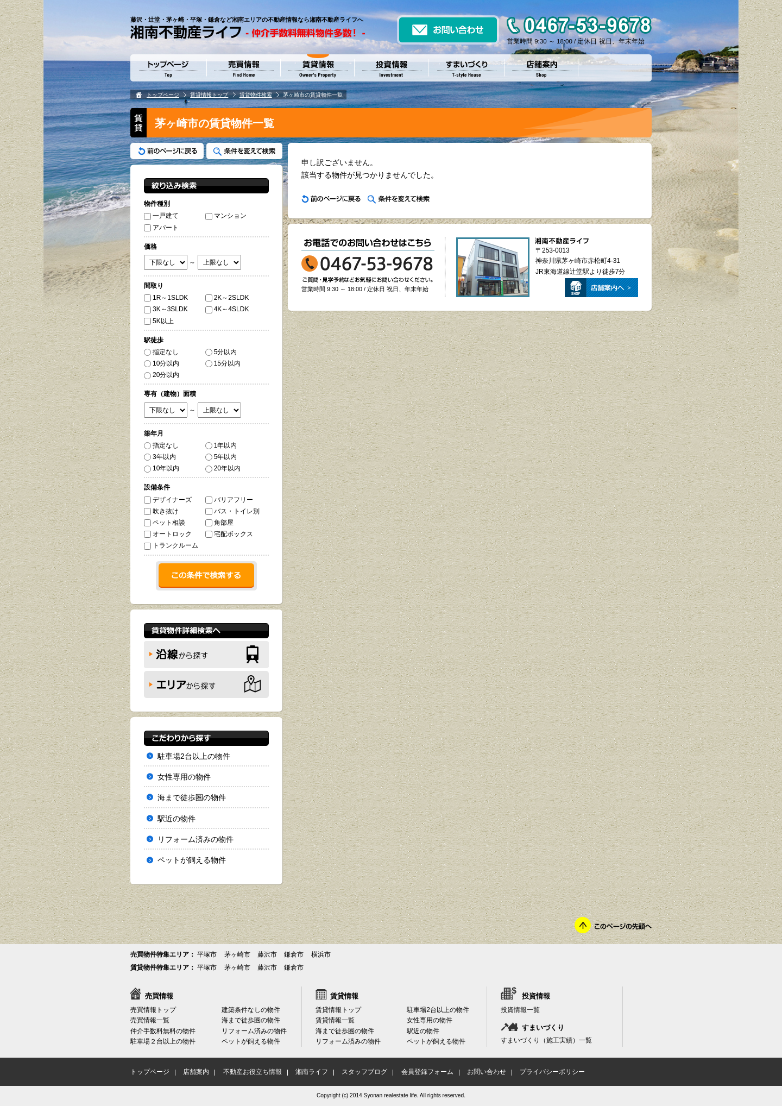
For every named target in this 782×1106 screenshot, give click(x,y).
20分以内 (161, 375)
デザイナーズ (168, 500)
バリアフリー (229, 500)
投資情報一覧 (520, 1010)
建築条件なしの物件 (251, 1010)
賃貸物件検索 (255, 95)
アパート (161, 227)
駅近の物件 (176, 818)
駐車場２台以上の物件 (162, 1041)
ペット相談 (164, 522)
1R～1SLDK (166, 297)
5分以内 (221, 352)
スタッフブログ (364, 1072)
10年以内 (161, 468)
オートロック (168, 534)
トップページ (163, 95)
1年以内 (221, 445)
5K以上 (159, 321)
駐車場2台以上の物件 (193, 756)
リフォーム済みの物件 (195, 839)
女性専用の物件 (184, 776)
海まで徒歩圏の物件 (191, 797)
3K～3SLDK (166, 309)
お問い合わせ (486, 1072)
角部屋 (219, 522)
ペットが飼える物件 (191, 860)
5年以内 (221, 457)
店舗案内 (196, 1072)
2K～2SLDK (227, 297)
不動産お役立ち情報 (252, 1072)
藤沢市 (267, 954)
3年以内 (160, 457)
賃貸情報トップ (209, 95)
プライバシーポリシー (552, 1072)
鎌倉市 (294, 954)
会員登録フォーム (427, 1072)
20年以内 (223, 468)
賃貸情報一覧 (335, 1020)
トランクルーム (171, 545)
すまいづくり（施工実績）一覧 (546, 1040)
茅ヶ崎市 (237, 954)
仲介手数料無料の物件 (162, 1031)
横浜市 (321, 954)
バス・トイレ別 (232, 511)
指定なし (161, 352)
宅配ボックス (229, 534)
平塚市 (207, 954)
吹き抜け (161, 511)
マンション (226, 215)
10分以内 (161, 363)
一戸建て (161, 215)
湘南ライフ (311, 1072)
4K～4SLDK (227, 309)
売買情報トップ (153, 1010)
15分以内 (223, 363)
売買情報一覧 (149, 1020)
